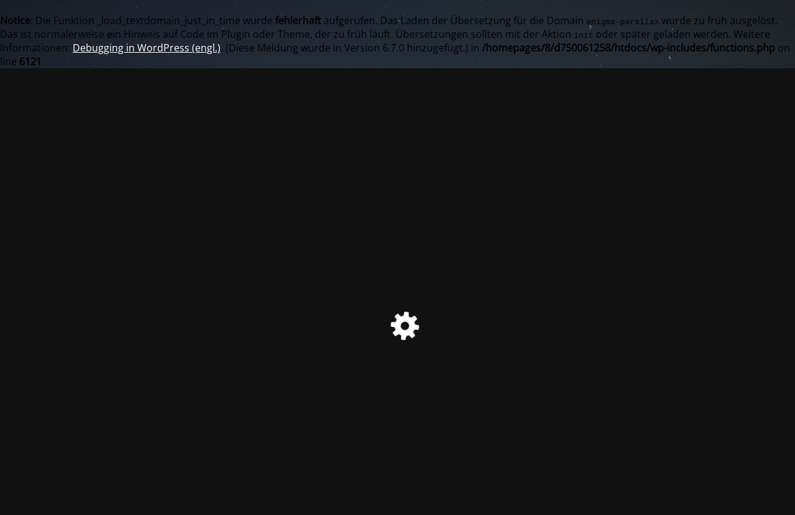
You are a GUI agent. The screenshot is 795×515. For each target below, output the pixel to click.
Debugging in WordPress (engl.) (146, 48)
